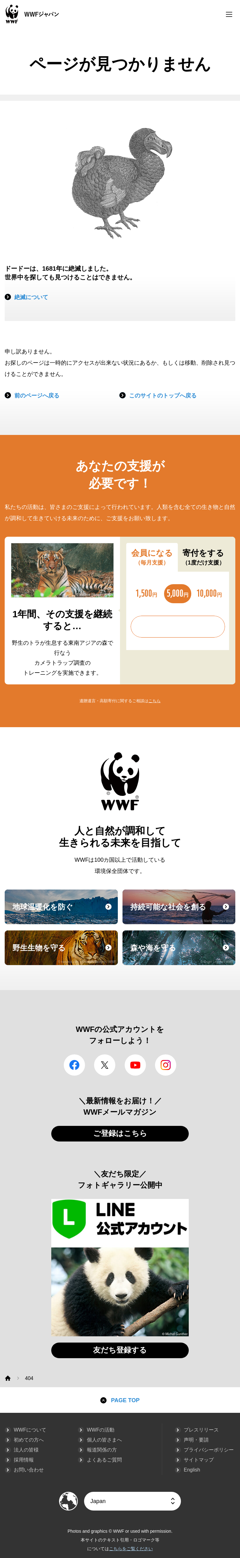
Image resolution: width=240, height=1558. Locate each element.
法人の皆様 (26, 1449)
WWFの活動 (100, 1429)
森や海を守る (182, 954)
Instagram (165, 1065)
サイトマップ (199, 1459)
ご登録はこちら (120, 1133)
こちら (154, 700)
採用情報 (24, 1459)
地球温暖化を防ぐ (64, 913)
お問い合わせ (29, 1469)
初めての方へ (29, 1439)
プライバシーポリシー (209, 1449)
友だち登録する (120, 1350)
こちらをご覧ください (131, 1548)
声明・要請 (196, 1439)
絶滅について (31, 297)
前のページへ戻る (36, 395)
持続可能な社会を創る (182, 913)
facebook (74, 1065)
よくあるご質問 (104, 1459)
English (192, 1469)
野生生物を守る (64, 954)
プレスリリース (201, 1429)
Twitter (104, 1065)
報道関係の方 (102, 1449)
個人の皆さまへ (104, 1439)
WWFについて (30, 1429)
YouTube (135, 1065)
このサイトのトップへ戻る (163, 395)
